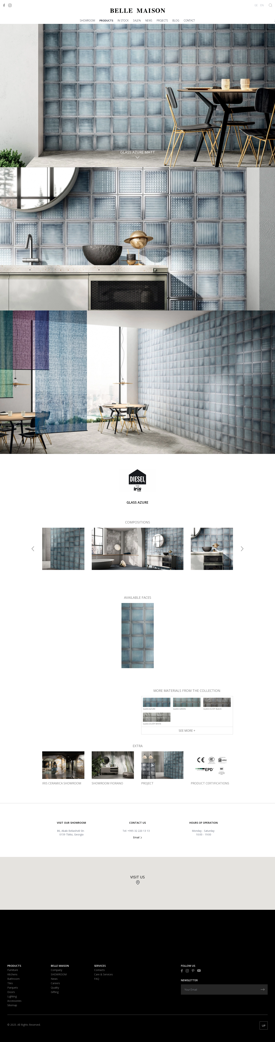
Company (56, 970)
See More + (187, 731)
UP (263, 1025)
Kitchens (12, 974)
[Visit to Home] (137, 10)
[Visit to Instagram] (10, 5)
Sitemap (12, 1005)
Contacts (99, 970)
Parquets (12, 987)
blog (175, 20)
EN (262, 5)
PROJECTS (162, 20)
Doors (11, 992)
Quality (55, 987)
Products (106, 20)
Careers (55, 983)
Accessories (14, 1001)
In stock (123, 20)
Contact (189, 20)
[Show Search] (270, 5)
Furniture (12, 970)
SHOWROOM (87, 20)
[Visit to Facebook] (4, 5)
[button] (32, 549)
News (148, 20)
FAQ (96, 978)
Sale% (137, 20)
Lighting (12, 996)
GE (256, 5)
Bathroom (13, 978)
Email (137, 837)
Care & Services (103, 974)
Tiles (10, 983)
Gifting (55, 992)
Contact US (137, 822)
